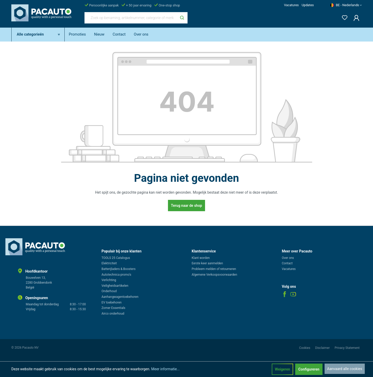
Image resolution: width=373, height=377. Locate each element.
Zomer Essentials (113, 308)
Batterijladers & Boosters (118, 269)
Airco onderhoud (112, 313)
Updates (308, 5)
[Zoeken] (182, 17)
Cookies (305, 348)
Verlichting (108, 280)
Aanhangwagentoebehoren (119, 297)
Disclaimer (322, 348)
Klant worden (201, 258)
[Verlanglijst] (343, 16)
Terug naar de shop (186, 205)
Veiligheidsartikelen (114, 286)
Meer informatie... (165, 369)
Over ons (288, 258)
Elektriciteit (109, 263)
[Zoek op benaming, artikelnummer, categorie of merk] (130, 17)
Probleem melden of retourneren (214, 269)
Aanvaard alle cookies (344, 369)
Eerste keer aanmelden (207, 263)
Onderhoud (109, 291)
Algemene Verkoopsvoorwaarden (214, 274)
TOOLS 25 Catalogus (115, 258)
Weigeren (282, 369)
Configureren (308, 369)
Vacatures (291, 5)
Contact (287, 263)
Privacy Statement (347, 348)
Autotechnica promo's (116, 274)
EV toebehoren (111, 302)
